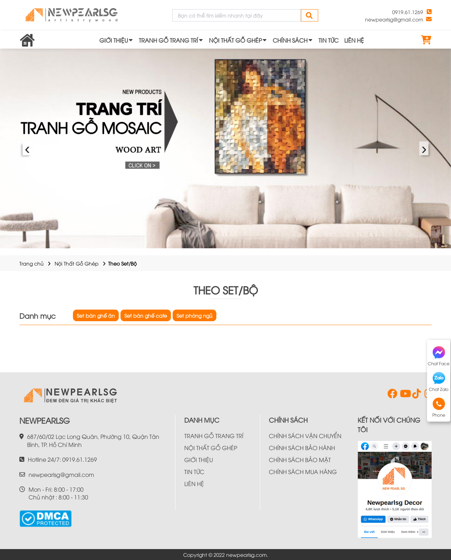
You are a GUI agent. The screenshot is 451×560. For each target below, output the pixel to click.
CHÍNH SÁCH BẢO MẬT (300, 459)
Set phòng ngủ (194, 315)
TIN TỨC (329, 40)
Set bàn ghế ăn (96, 315)
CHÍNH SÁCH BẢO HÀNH (302, 448)
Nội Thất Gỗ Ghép (77, 263)
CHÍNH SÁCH (290, 40)
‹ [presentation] (27, 148)
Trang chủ (31, 263)
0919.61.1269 (407, 11)
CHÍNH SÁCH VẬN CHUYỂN (305, 436)
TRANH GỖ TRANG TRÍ (168, 40)
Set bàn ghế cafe (145, 315)
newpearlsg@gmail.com (394, 19)
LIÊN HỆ (354, 40)
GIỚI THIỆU (113, 40)
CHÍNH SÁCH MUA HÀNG (303, 471)
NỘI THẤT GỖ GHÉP (235, 40)
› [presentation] (424, 148)
